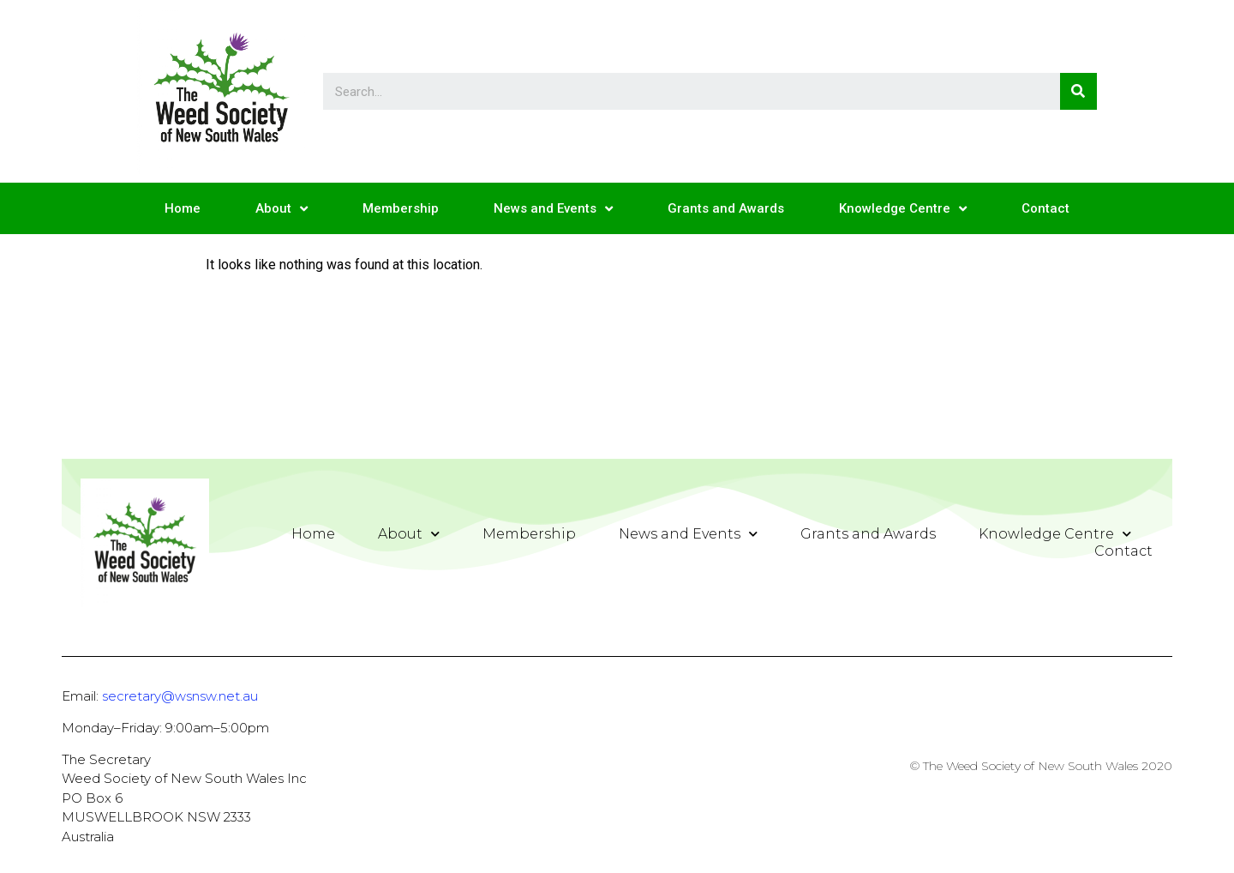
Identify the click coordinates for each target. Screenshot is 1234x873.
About (281, 209)
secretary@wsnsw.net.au (180, 696)
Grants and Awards (726, 208)
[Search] (1078, 91)
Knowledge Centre (903, 209)
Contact (1045, 208)
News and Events (553, 209)
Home (183, 208)
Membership (400, 208)
